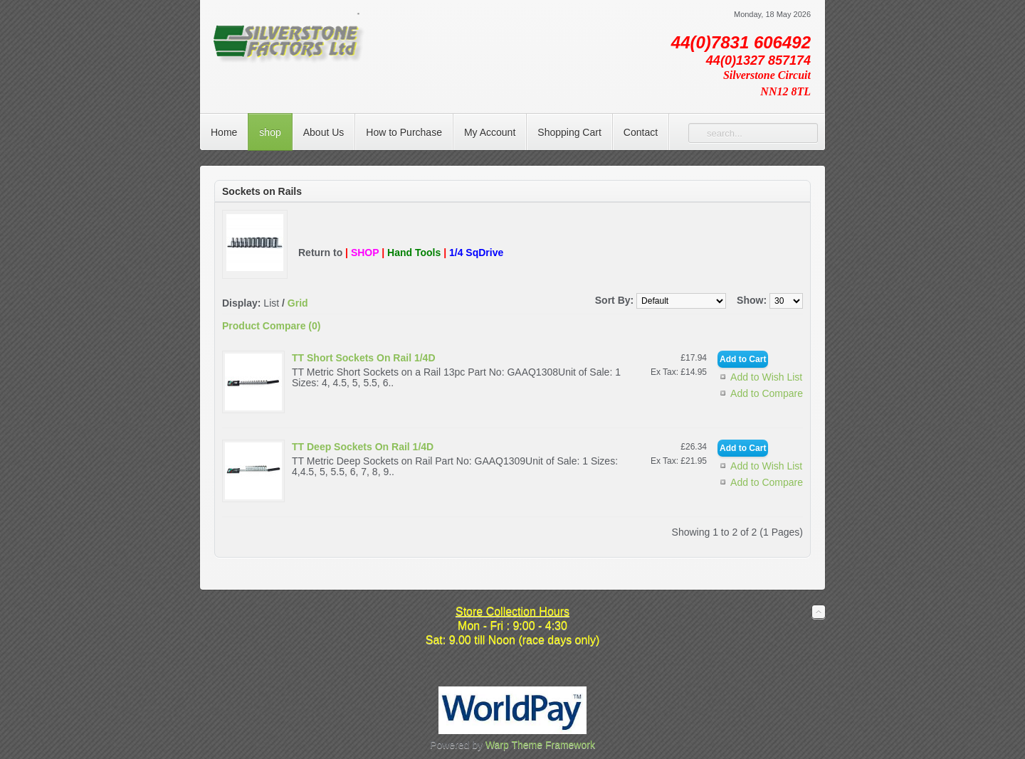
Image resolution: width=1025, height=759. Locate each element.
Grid (298, 303)
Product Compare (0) (271, 325)
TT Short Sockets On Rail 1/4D (364, 357)
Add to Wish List (766, 377)
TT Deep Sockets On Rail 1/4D (362, 446)
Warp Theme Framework (540, 744)
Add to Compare (766, 393)
